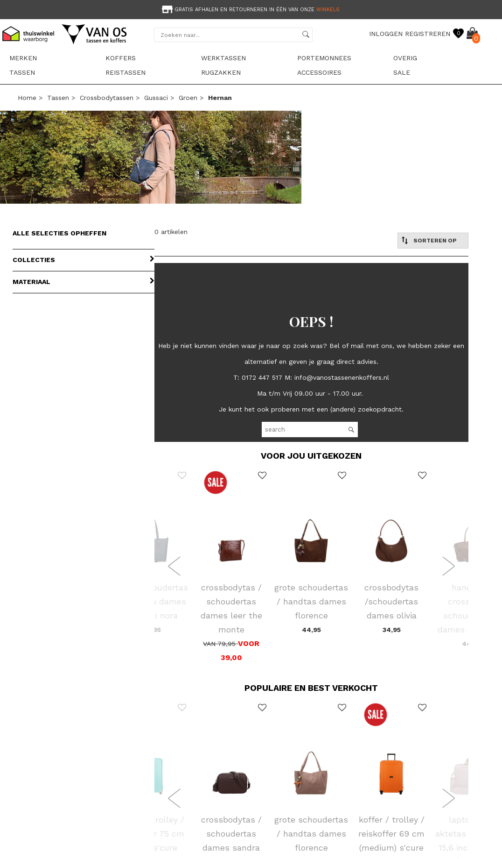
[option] (251, 8)
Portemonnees (324, 58)
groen (188, 97)
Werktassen (223, 58)
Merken (23, 58)
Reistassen (125, 72)
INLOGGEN (386, 33)
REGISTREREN (427, 33)
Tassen (22, 72)
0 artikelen (171, 231)
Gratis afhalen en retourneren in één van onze (250, 10)
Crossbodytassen (106, 97)
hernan (220, 97)
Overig (405, 58)
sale (401, 72)
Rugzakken (221, 72)
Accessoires (319, 72)
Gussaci (156, 97)
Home (27, 97)
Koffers (120, 58)
